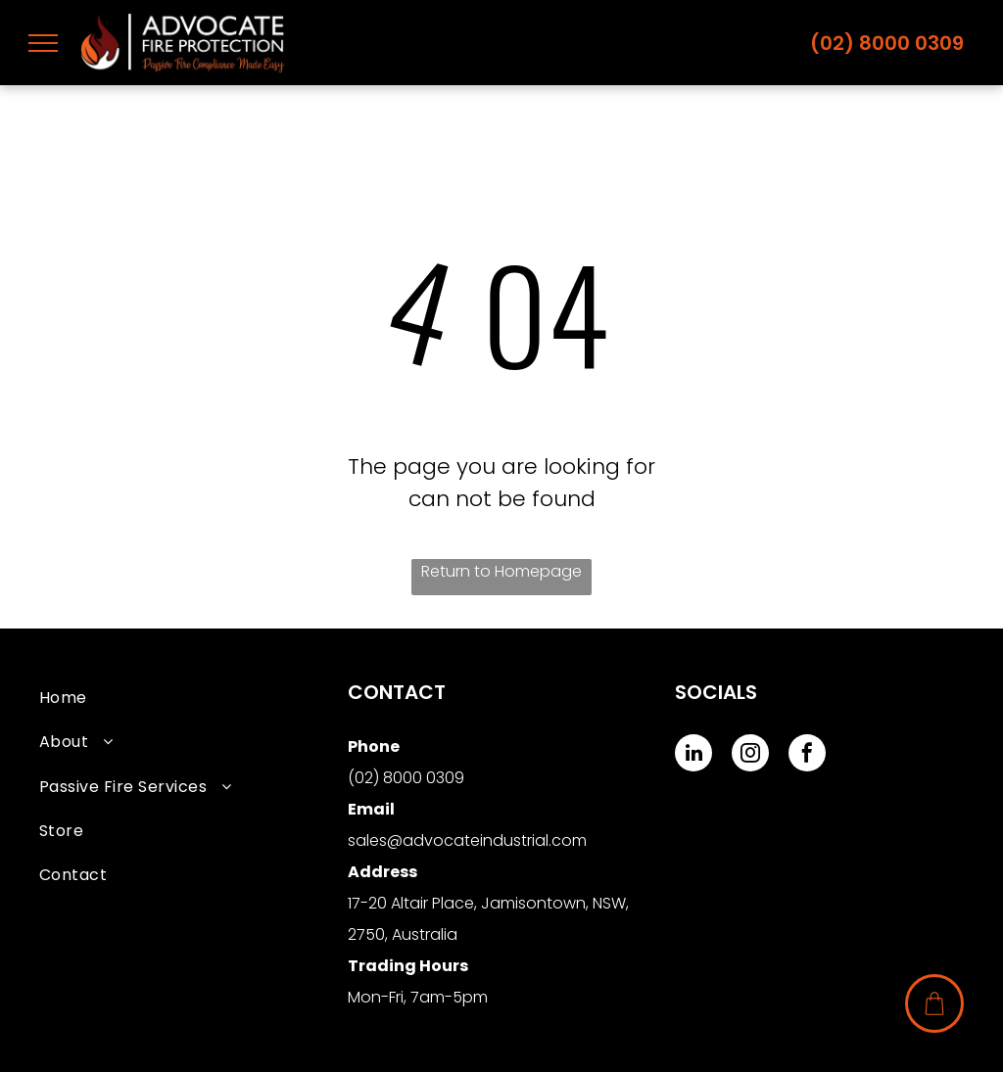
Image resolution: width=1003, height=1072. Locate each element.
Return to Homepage (501, 571)
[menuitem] (193, 698)
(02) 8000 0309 (887, 43)
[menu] (43, 43)
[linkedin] (693, 755)
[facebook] (807, 755)
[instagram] (750, 755)
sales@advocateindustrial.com (467, 840)
